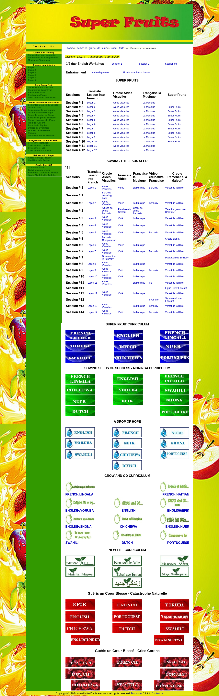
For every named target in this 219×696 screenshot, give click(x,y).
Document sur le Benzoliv (41, 135)
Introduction (34, 107)
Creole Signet (172, 238)
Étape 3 (32, 72)
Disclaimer (136, 693)
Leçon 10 (92, 141)
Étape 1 (32, 67)
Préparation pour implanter (42, 55)
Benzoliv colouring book (107, 195)
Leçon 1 (91, 102)
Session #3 (171, 63)
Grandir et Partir (36, 167)
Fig (150, 282)
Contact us (157, 693)
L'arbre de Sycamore (38, 128)
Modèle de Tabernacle (39, 60)
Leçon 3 (91, 111)
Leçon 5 (91, 120)
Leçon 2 (91, 107)
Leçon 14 (92, 312)
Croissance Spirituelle (39, 150)
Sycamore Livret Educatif (173, 299)
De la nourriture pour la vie (42, 97)
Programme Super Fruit (40, 90)
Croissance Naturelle (39, 143)
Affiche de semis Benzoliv (107, 211)
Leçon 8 (91, 133)
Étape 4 (32, 75)
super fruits (117, 48)
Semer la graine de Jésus (41, 115)
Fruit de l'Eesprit (36, 123)
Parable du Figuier (37, 125)
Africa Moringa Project (39, 158)
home (70, 48)
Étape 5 (32, 77)
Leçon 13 (92, 306)
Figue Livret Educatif (176, 288)
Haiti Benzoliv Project (39, 160)
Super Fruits (174, 107)
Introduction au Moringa (40, 112)
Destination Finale (37, 95)
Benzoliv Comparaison (109, 239)
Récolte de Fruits (37, 92)
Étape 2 (32, 70)
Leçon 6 (91, 124)
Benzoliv (153, 187)
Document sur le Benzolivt (109, 257)
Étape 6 (32, 80)
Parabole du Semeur (124, 210)
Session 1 (117, 63)
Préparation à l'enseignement (43, 57)
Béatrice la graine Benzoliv (42, 117)
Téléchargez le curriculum (41, 110)
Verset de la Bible (174, 187)
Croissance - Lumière (39, 145)
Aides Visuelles (121, 102)
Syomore (153, 299)
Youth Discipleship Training (42, 175)
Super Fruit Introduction (40, 87)
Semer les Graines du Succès (43, 105)
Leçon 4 (91, 115)
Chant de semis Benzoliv (138, 211)
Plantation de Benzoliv (177, 257)
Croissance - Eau (37, 148)
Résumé (32, 133)
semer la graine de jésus (92, 48)
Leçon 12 (92, 150)
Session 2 (144, 63)
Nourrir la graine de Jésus (41, 120)
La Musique (149, 102)
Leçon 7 (91, 128)
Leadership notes (100, 72)
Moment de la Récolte (39, 130)
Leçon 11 (92, 146)
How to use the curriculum (136, 72)
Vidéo (121, 187)
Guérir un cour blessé (39, 170)
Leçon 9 (91, 137)
